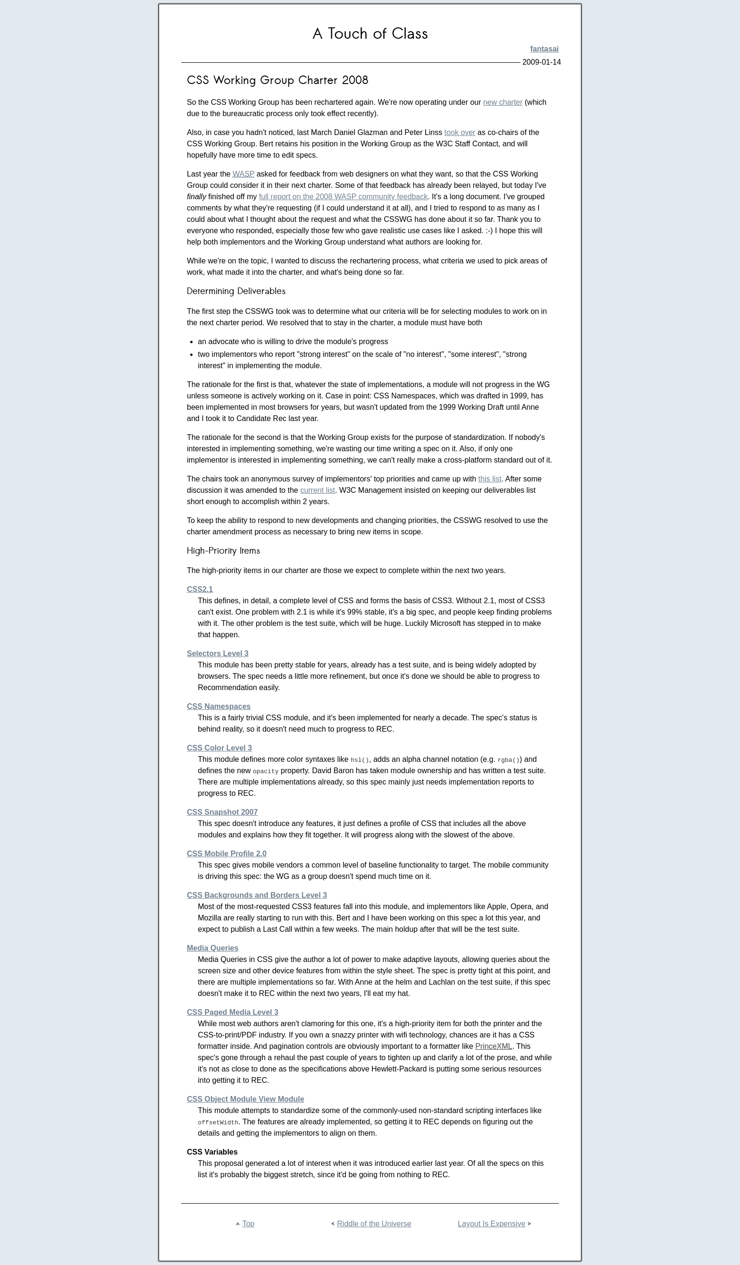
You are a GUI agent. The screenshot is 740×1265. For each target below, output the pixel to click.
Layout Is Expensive (496, 1224)
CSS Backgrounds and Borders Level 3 (257, 895)
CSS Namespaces (219, 706)
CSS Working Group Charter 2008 (278, 81)
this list (490, 479)
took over (460, 132)
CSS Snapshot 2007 (222, 812)
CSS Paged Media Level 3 (232, 1012)
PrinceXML (493, 1046)
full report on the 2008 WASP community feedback (343, 197)
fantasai (544, 49)
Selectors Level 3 (218, 653)
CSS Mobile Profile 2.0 (227, 854)
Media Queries (212, 948)
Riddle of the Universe (369, 1224)
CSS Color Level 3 (219, 748)
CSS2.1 (200, 589)
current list (317, 490)
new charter (503, 102)
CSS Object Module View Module (245, 1099)
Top (244, 1224)
